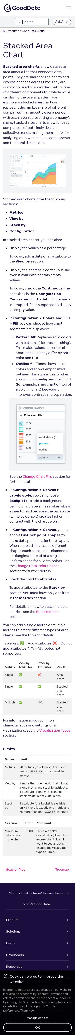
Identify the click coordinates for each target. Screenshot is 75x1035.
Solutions (13, 931)
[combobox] (32, 21)
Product (12, 920)
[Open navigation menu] (69, 8)
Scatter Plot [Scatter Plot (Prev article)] (14, 869)
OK (37, 1027)
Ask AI (61, 21)
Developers (15, 955)
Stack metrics (47, 612)
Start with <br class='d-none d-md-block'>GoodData (36, 898)
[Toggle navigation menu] (7, 22)
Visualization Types (54, 730)
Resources (14, 966)
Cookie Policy (12, 1006)
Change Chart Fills (37, 476)
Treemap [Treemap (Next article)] (63, 869)
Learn (10, 943)
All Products (11, 31)
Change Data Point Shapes (37, 566)
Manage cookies (37, 1018)
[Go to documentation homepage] (22, 8)
